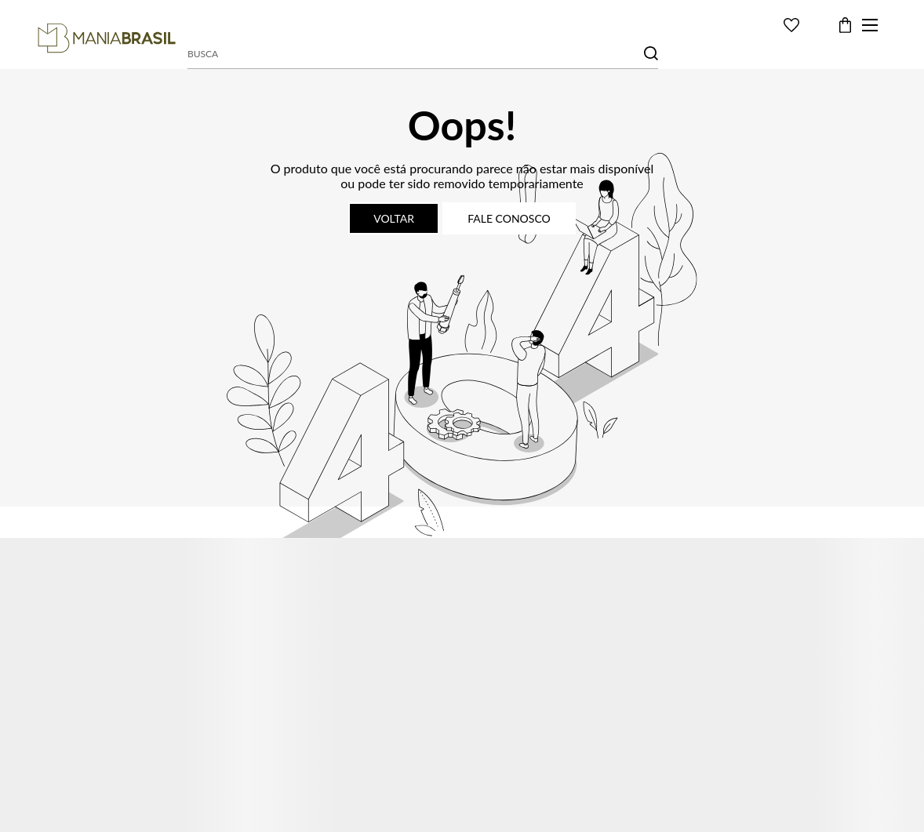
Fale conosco (509, 218)
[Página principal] (106, 38)
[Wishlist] (791, 25)
